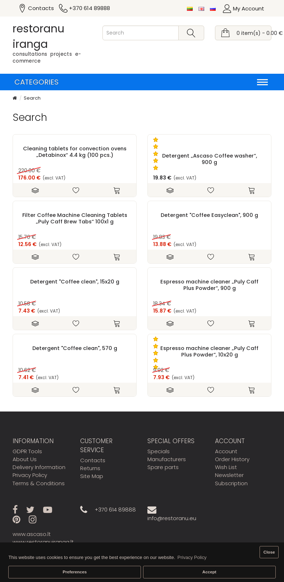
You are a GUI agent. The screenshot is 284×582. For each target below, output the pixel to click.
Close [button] (269, 552)
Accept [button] (209, 571)
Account (226, 451)
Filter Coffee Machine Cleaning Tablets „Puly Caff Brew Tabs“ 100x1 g (74, 218)
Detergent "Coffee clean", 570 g (74, 348)
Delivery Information (39, 467)
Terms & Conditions (39, 483)
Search (32, 98)
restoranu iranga (38, 36)
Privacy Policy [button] (192, 557)
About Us (25, 459)
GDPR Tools (27, 451)
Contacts (92, 460)
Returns (90, 468)
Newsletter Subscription (231, 479)
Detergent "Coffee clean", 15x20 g (74, 281)
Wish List (226, 467)
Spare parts (163, 467)
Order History (232, 459)
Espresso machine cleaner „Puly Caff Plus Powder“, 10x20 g (209, 351)
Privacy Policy (30, 475)
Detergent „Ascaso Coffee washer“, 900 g (209, 159)
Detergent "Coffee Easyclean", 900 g (209, 215)
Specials (158, 451)
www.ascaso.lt (32, 534)
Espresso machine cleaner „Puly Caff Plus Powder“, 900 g (209, 285)
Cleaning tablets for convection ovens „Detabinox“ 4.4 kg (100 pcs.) (75, 152)
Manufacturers (166, 459)
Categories (141, 82)
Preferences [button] (75, 571)
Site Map (91, 476)
